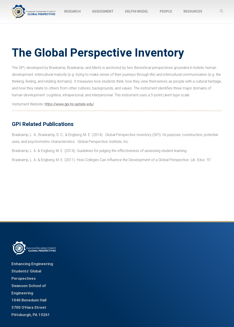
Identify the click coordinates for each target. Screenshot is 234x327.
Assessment (103, 11)
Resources (192, 11)
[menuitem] (72, 11)
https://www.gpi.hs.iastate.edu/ (69, 104)
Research (72, 11)
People (166, 11)
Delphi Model (136, 11)
